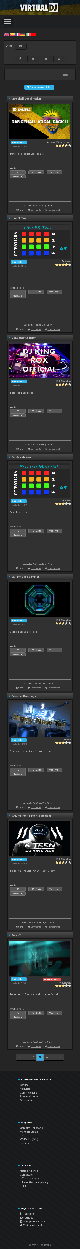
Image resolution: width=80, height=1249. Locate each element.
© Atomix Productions (40, 1245)
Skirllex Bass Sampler (25, 576)
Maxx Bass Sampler (23, 337)
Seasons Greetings (23, 696)
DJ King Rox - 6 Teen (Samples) (31, 815)
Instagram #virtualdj (33, 1221)
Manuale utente (29, 1131)
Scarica (24, 1084)
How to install (54, 210)
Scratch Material (21, 457)
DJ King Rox (65, 381)
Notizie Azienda (29, 1170)
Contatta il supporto (31, 1127)
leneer (68, 261)
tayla (68, 739)
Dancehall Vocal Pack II (26, 98)
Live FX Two (19, 218)
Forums (24, 1143)
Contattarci (26, 1174)
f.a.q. (23, 1135)
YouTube (26, 1217)
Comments (36, 210)
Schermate (26, 1100)
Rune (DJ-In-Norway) (60, 142)
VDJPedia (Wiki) (29, 1139)
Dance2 (16, 935)
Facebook (27, 1213)
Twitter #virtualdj (31, 1225)
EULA (23, 1186)
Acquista (25, 1088)
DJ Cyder (66, 982)
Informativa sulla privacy (34, 1182)
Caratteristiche (28, 1092)
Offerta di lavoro (29, 1178)
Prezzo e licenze (29, 1096)
